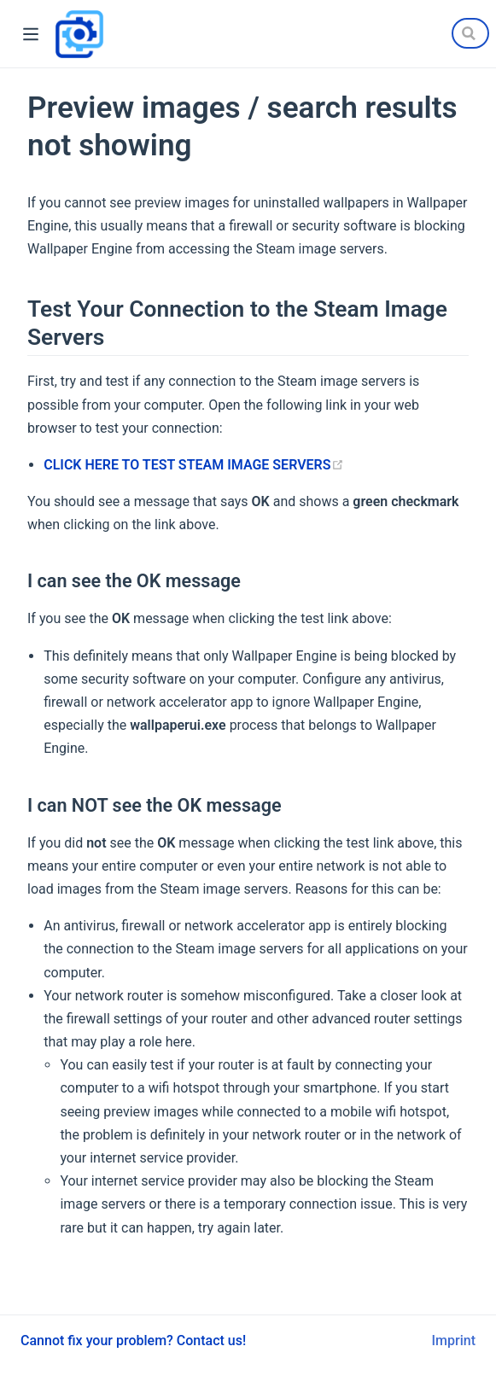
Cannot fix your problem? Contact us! (133, 1340)
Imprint (454, 1340)
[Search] (470, 33)
